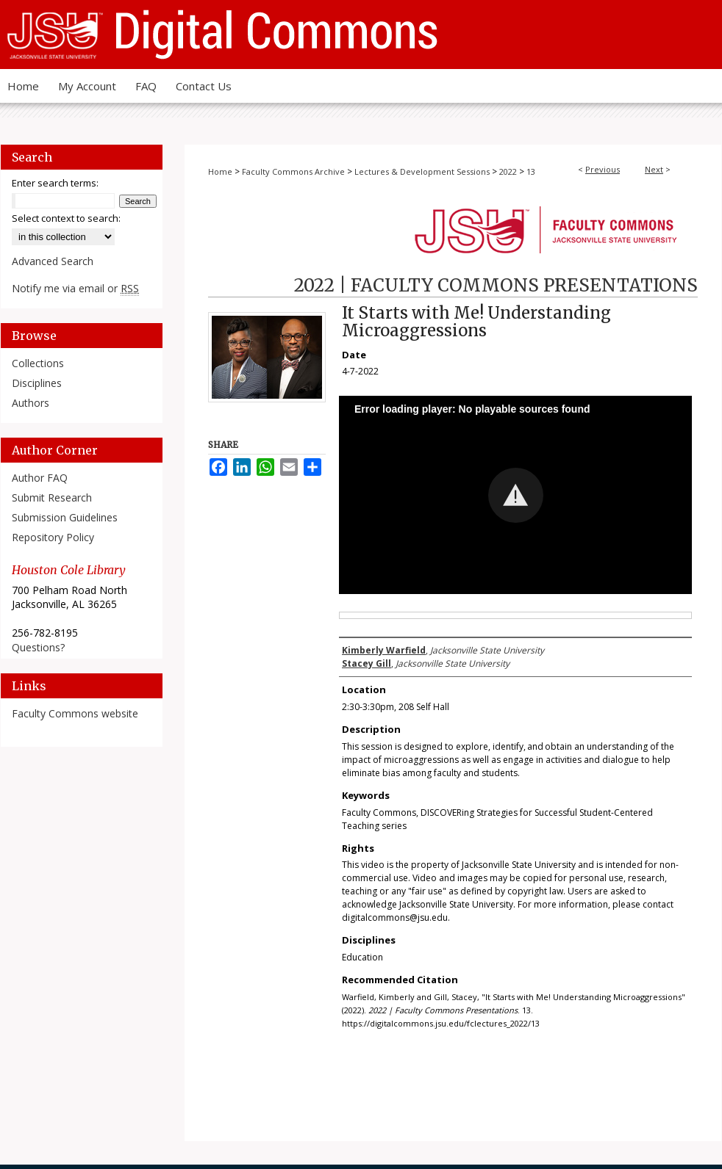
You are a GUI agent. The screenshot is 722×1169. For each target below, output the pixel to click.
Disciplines (37, 383)
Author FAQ (40, 478)
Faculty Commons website (75, 713)
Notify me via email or (75, 288)
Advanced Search (52, 261)
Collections (38, 363)
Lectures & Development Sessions (422, 171)
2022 (508, 171)
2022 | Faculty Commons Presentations (496, 285)
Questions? (38, 647)
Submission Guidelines (65, 517)
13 (530, 171)
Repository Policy (53, 537)
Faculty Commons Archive (293, 171)
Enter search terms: (55, 182)
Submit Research (52, 497)
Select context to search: (66, 218)
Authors (30, 403)
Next (654, 169)
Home (220, 171)
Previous (602, 169)
